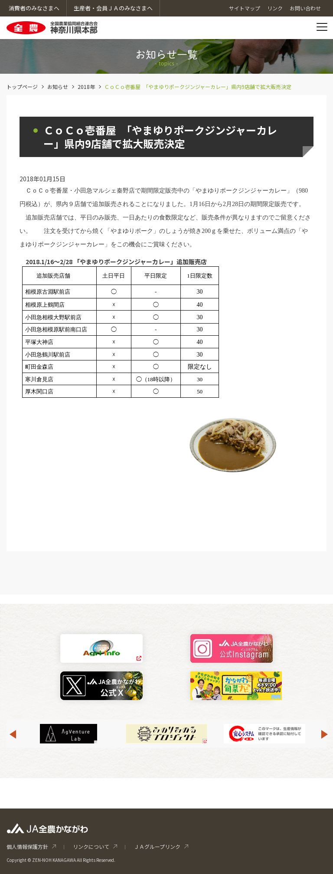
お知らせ (57, 86)
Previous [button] (12, 734)
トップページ (22, 86)
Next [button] (325, 734)
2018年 (86, 86)
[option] (166, 733)
